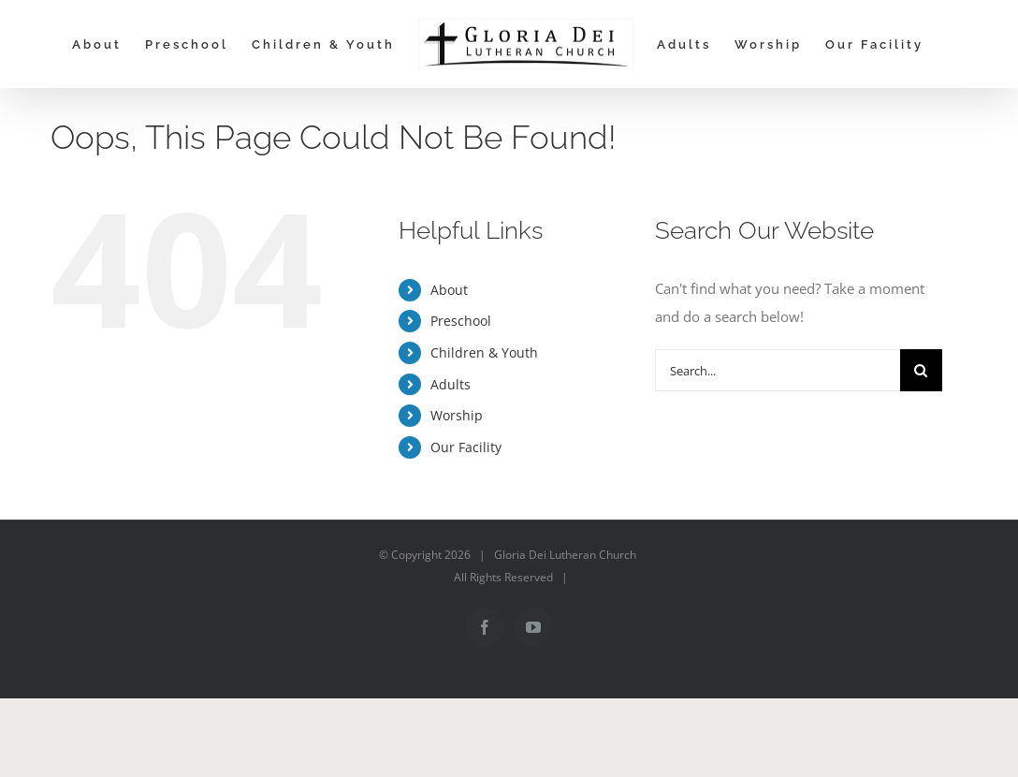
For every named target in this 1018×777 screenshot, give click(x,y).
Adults (450, 384)
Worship (456, 415)
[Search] (921, 370)
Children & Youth (484, 352)
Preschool (460, 321)
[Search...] (777, 370)
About (449, 290)
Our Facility (466, 447)
